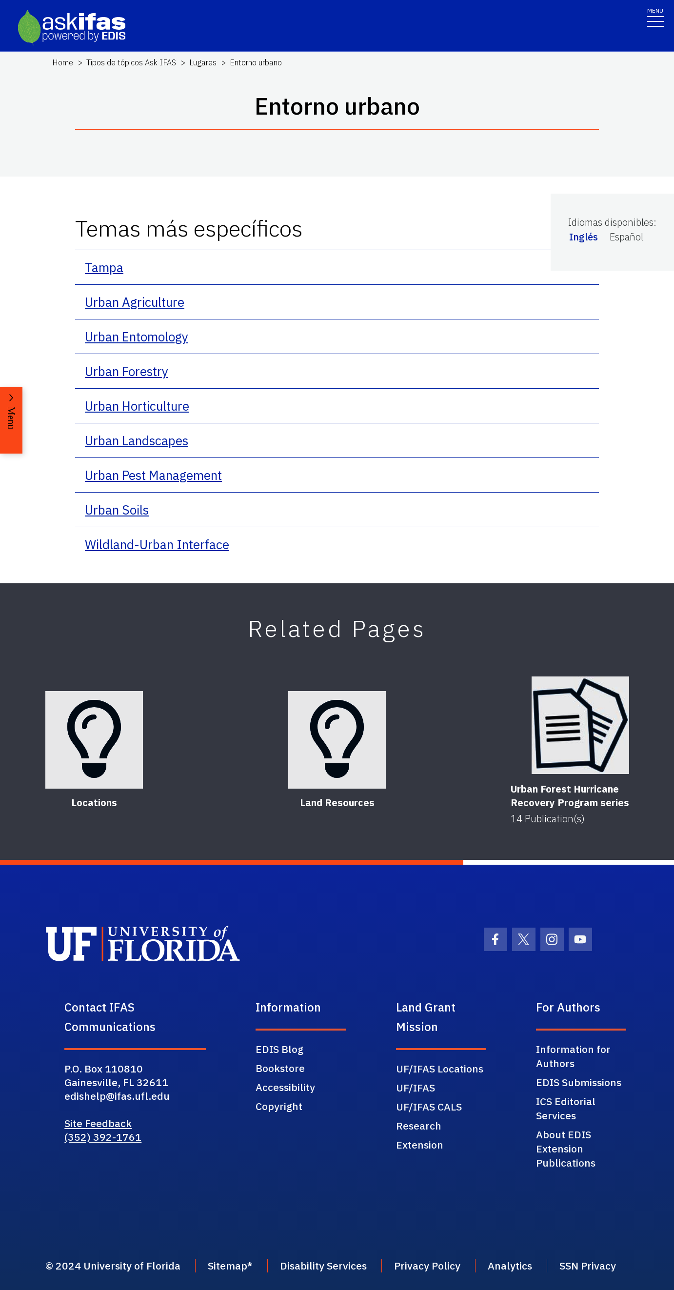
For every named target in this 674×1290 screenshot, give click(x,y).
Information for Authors (573, 1056)
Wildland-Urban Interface (157, 544)
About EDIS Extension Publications (565, 1149)
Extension (419, 1144)
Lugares (203, 62)
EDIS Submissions (578, 1082)
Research (418, 1125)
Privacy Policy (427, 1265)
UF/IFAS (415, 1087)
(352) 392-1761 (102, 1137)
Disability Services (323, 1265)
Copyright (279, 1106)
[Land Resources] (337, 740)
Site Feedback (98, 1123)
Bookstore (280, 1068)
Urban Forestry (126, 371)
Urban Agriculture (134, 302)
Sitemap (227, 1265)
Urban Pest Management (153, 475)
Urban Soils (117, 509)
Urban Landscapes (136, 440)
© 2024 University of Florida (112, 1265)
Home (62, 62)
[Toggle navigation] (655, 17)
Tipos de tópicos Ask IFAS (131, 62)
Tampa (104, 267)
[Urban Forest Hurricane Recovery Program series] (580, 725)
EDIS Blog (279, 1049)
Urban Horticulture (137, 405)
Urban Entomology (136, 336)
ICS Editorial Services (565, 1108)
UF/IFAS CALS (429, 1106)
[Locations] (94, 740)
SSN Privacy (587, 1265)
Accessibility (285, 1087)
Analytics (510, 1265)
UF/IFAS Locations (439, 1068)
